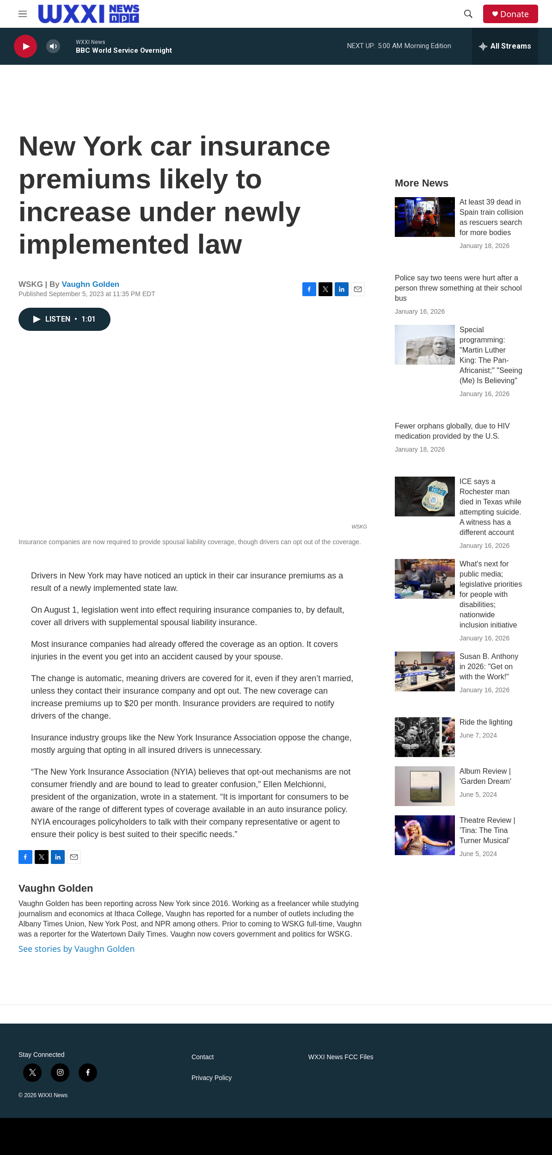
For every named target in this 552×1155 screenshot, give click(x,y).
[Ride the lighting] (425, 737)
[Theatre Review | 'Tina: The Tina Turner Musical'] (425, 835)
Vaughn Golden (91, 284)
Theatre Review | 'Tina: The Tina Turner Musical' (487, 830)
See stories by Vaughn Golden (76, 948)
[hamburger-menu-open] (22, 14)
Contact (202, 1057)
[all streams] (505, 46)
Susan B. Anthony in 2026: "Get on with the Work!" (489, 666)
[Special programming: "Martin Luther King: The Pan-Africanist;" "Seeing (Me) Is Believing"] (425, 345)
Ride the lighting (486, 722)
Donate (514, 14)
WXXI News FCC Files (341, 1057)
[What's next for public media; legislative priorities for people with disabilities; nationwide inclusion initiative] (425, 579)
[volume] (53, 46)
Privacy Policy (211, 1077)
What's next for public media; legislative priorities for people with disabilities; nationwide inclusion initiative (491, 594)
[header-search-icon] (468, 14)
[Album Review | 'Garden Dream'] (425, 786)
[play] (25, 46)
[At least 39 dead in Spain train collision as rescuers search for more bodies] (425, 217)
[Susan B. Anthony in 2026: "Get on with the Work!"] (425, 671)
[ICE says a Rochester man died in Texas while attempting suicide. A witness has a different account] (425, 496)
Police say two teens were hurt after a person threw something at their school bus (458, 288)
